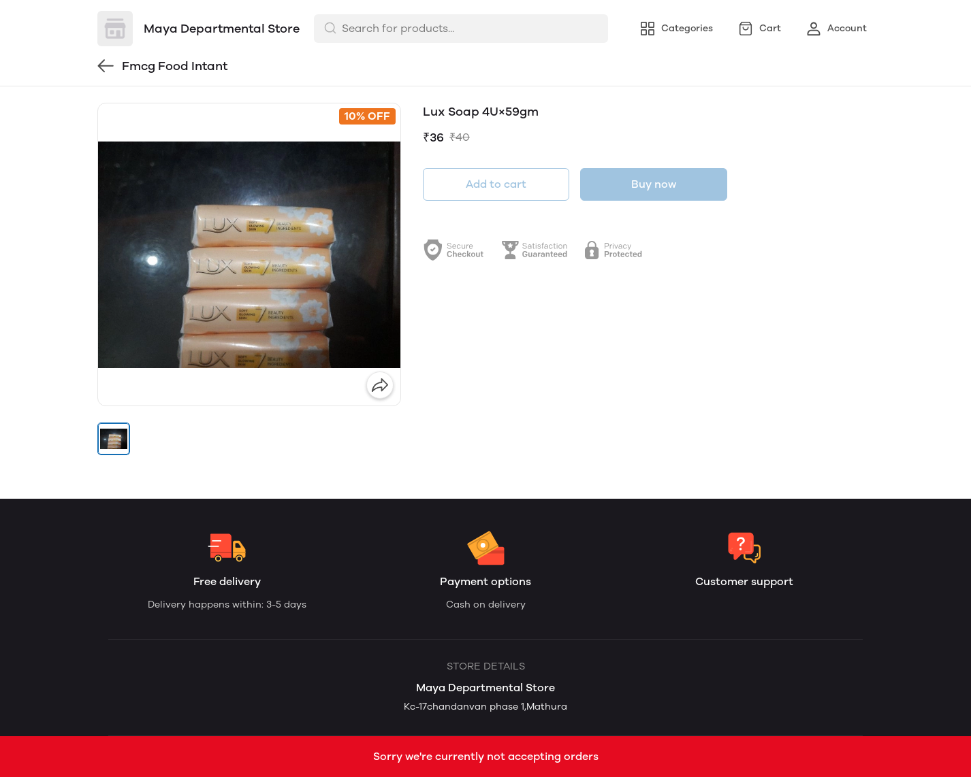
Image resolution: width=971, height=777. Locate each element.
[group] (249, 254)
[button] (113, 439)
